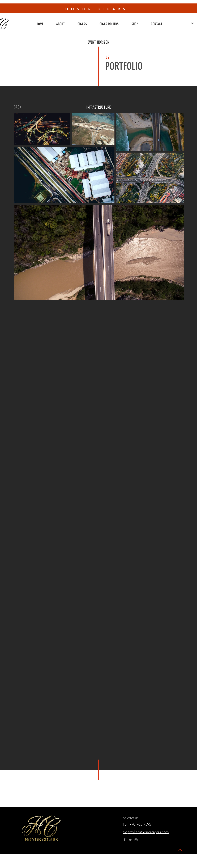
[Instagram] (136, 840)
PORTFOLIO (124, 66)
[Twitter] (130, 840)
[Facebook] (125, 840)
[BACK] (17, 107)
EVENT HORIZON (98, 42)
